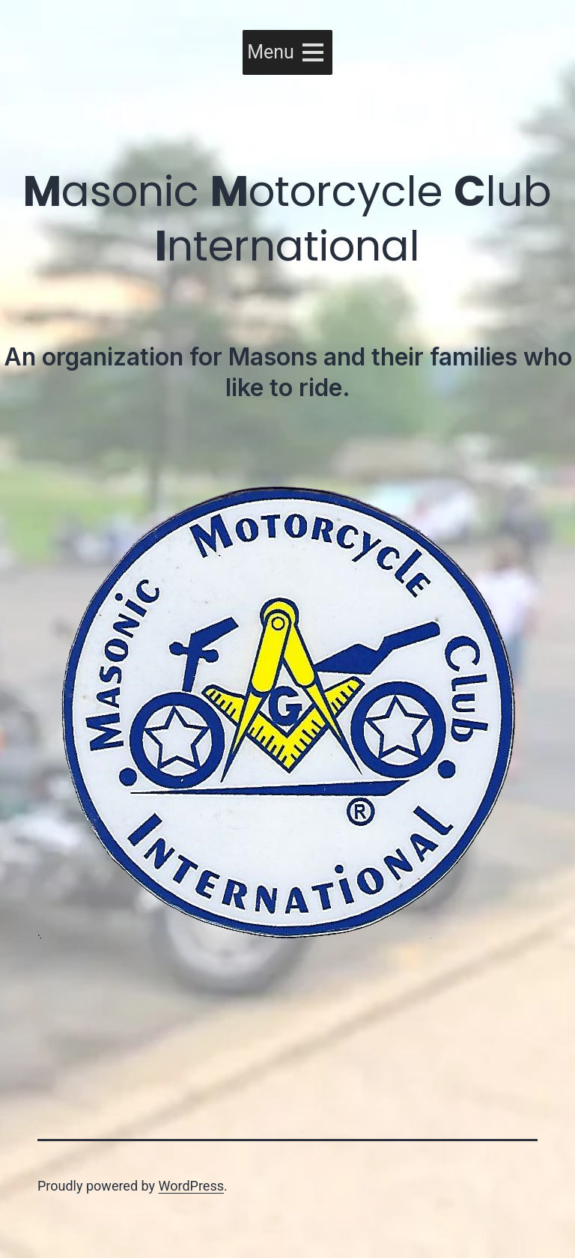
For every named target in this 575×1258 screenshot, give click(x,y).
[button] (270, 52)
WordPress (191, 1186)
